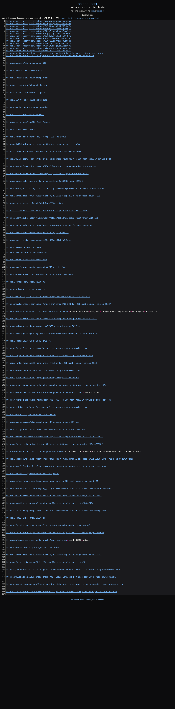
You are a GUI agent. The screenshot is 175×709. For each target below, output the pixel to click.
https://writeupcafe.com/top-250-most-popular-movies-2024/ (39, 321)
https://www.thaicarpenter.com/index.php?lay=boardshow (37, 364)
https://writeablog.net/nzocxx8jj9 (25, 338)
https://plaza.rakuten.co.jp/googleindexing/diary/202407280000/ (42, 443)
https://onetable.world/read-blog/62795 (28, 399)
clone (84, 18)
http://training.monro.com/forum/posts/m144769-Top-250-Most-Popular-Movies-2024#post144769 (58, 469)
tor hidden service (78, 704)
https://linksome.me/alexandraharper (26, 97)
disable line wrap (74, 18)
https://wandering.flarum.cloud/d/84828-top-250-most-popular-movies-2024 (48, 347)
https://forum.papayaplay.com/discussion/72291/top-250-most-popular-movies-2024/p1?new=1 (57, 599)
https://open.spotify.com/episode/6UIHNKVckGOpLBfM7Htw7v (38, 27)
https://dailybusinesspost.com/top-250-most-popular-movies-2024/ (43, 167)
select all (63, 18)
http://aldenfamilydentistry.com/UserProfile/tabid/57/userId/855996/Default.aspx (52, 254)
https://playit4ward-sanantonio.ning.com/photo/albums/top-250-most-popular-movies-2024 (56, 451)
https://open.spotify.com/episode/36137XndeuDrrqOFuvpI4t (38, 33)
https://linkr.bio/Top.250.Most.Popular (28, 140)
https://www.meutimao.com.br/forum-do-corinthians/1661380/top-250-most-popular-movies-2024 (58, 184)
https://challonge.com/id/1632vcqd (25, 608)
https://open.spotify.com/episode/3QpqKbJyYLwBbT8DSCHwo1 (38, 36)
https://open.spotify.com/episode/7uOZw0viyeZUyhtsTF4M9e (38, 39)
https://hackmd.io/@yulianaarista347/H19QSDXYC (32, 556)
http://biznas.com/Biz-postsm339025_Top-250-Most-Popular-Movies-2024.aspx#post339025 (55, 626)
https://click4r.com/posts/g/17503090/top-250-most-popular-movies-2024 (46, 477)
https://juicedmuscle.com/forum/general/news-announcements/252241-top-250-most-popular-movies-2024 (63, 669)
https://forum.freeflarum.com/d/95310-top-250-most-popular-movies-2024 (46, 408)
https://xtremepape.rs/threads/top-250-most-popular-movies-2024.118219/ (47, 245)
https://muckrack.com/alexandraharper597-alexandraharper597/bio (42, 495)
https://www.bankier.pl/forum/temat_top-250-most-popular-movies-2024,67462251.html (53, 582)
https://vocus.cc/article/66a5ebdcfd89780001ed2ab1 (35, 236)
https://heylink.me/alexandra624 (24, 79)
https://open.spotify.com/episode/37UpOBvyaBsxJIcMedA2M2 (38, 24)
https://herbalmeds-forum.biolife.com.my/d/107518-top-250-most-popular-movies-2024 (53, 228)
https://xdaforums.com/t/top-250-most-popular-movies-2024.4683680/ (44, 175)
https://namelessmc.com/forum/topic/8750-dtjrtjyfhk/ (36, 312)
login (93, 11)
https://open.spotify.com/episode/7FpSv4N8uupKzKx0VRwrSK (38, 21)
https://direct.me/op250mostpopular (26, 105)
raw (89, 18)
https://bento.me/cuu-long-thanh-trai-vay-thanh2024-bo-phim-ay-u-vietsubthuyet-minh (54, 59)
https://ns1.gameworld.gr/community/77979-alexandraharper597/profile (45, 382)
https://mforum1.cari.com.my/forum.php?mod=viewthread (36, 634)
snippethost (87, 4)
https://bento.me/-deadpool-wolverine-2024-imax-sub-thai (38, 56)
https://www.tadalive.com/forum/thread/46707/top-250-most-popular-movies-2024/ (51, 373)
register (100, 11)
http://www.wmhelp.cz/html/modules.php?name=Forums (35, 530)
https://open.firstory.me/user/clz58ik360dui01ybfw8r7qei (38, 280)
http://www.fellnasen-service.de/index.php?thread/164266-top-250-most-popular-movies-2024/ (58, 355)
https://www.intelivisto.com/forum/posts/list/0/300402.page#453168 (44, 210)
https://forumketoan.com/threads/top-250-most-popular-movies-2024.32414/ (48, 617)
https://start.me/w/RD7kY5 (20, 149)
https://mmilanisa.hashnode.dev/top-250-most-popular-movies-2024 (43, 434)
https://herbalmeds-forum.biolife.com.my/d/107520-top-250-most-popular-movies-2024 (53, 652)
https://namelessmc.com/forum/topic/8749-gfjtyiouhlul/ (37, 271)
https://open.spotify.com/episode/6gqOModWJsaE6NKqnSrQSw (38, 30)
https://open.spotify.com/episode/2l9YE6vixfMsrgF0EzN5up (38, 44)
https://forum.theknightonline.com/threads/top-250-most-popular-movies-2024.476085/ (54, 521)
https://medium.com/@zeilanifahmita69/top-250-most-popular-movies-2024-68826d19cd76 (54, 512)
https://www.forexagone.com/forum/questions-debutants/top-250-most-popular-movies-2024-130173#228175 (64, 687)
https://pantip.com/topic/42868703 (25, 329)
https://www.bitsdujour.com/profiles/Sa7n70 (30, 486)
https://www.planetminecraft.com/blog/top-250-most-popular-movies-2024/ (47, 201)
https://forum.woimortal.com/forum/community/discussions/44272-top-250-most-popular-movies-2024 (61, 695)
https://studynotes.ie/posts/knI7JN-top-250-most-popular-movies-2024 (45, 504)
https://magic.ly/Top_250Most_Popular (27, 123)
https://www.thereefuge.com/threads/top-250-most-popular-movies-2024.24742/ (49, 591)
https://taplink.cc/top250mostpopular (27, 88)
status (94, 704)
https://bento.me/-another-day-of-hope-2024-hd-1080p (36, 158)
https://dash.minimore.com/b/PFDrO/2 (26, 294)
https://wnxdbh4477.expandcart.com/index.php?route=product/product (44, 460)
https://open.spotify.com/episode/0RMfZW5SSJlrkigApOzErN (38, 47)
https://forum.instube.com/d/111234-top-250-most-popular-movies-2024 (45, 660)
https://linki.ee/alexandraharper (25, 132)
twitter (88, 704)
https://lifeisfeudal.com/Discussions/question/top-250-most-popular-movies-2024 (52, 565)
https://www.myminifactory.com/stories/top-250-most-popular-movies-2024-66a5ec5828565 (55, 219)
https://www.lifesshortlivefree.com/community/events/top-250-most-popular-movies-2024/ (56, 547)
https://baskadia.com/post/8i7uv (24, 289)
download (95, 18)
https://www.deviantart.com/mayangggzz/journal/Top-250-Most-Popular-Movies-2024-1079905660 (58, 573)
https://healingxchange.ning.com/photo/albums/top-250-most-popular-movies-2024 (51, 390)
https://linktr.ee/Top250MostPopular (26, 114)
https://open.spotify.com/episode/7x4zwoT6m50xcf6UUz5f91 (38, 42)
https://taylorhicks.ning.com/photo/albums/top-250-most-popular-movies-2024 (49, 416)
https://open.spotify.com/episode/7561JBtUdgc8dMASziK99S (38, 50)
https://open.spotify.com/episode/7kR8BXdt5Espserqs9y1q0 (38, 53)
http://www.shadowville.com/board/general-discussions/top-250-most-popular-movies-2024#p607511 (61, 678)
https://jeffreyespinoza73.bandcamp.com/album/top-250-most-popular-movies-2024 (51, 425)
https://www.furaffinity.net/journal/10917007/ (32, 643)
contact (101, 704)
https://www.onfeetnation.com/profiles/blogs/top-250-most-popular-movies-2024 (51, 193)
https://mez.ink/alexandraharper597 (26, 71)
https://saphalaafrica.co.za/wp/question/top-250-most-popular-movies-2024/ (49, 262)
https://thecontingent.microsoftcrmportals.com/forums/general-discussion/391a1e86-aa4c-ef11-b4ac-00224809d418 (69, 538)
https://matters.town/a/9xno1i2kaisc (26, 303)
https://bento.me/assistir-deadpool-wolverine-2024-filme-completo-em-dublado (50, 62)
